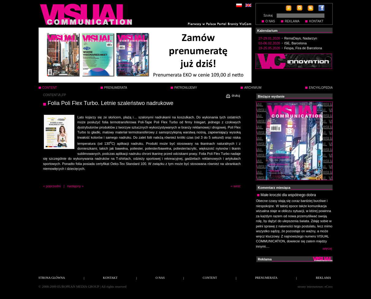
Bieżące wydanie (271, 96)
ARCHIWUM (252, 87)
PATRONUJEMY (185, 87)
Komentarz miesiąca (274, 187)
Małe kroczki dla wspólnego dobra (288, 195)
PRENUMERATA (115, 87)
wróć (236, 186)
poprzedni (53, 186)
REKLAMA (292, 21)
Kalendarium (267, 30)
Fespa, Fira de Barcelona (303, 48)
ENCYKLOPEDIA (321, 87)
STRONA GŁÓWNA (52, 277)
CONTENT (50, 95)
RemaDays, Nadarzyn (300, 38)
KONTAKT (316, 21)
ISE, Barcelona (295, 43)
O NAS (270, 21)
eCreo (328, 286)
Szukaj (268, 15)
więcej (327, 248)
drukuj (232, 95)
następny (74, 186)
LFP (63, 95)
